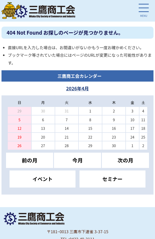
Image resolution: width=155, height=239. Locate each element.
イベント (43, 179)
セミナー (112, 179)
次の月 (125, 160)
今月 (77, 160)
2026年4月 (77, 88)
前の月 (29, 160)
